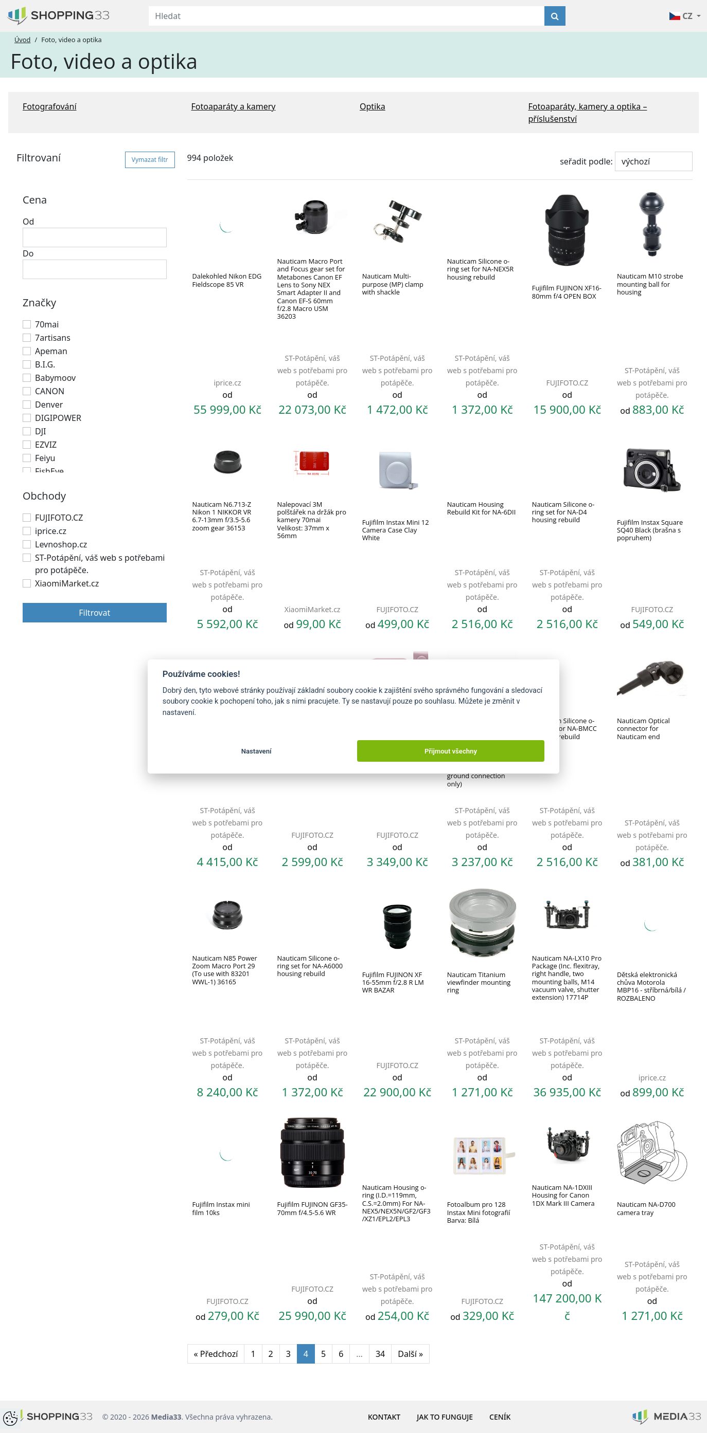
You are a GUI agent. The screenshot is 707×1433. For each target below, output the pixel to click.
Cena (35, 200)
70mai (47, 324)
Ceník (499, 1417)
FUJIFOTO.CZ (59, 517)
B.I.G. (45, 364)
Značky (39, 302)
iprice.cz (50, 531)
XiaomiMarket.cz (67, 583)
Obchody (44, 496)
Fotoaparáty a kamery (233, 106)
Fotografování (50, 106)
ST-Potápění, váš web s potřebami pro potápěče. (100, 564)
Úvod (22, 39)
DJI (40, 431)
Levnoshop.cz (61, 544)
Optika (372, 106)
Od (28, 221)
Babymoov (55, 377)
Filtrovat (94, 612)
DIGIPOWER (58, 418)
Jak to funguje (445, 1417)
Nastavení (256, 751)
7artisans (52, 337)
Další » (410, 1353)
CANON (49, 391)
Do (28, 253)
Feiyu (45, 458)
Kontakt (384, 1417)
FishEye (49, 471)
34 (380, 1353)
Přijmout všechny (451, 751)
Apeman (51, 351)
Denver (49, 404)
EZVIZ (46, 444)
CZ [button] (682, 16)
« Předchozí (216, 1353)
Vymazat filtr (150, 159)
